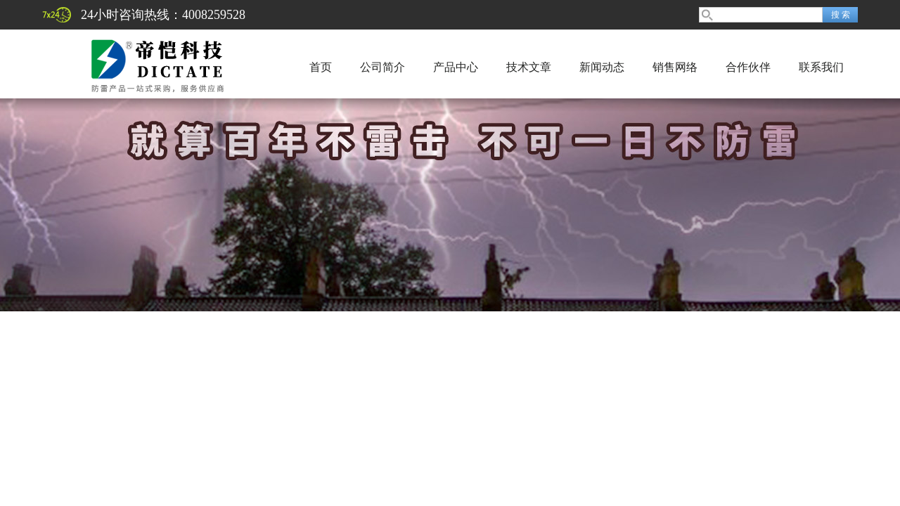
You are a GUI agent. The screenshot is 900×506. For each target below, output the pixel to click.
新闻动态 (601, 67)
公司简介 (382, 67)
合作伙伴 (748, 67)
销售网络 (675, 67)
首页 (320, 67)
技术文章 (528, 67)
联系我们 (821, 67)
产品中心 (455, 67)
